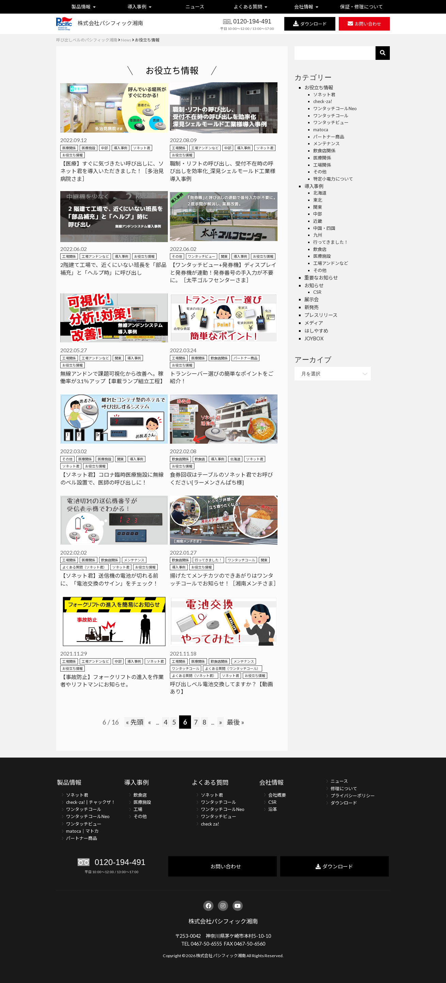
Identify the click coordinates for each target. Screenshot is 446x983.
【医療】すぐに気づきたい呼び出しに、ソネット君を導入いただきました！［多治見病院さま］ (112, 171)
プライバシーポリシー (353, 795)
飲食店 (200, 459)
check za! (210, 824)
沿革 (272, 809)
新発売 (311, 307)
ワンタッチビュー (201, 256)
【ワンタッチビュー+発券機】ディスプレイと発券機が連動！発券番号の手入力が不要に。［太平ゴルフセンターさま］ (223, 272)
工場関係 (179, 148)
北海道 (235, 459)
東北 (317, 200)
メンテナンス (134, 560)
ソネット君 (141, 148)
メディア (313, 323)
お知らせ (313, 285)
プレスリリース (320, 315)
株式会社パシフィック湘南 (223, 921)
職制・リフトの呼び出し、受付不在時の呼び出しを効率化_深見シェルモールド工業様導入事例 (222, 171)
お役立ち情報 (72, 155)
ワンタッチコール (241, 560)
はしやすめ (316, 331)
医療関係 (69, 148)
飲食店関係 (219, 358)
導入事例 (120, 148)
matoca (320, 129)
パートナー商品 (245, 358)
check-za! (322, 101)
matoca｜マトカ (82, 831)
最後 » (235, 722)
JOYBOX (313, 338)
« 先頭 (134, 722)
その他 (177, 256)
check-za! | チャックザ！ (90, 802)
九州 (317, 235)
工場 (137, 809)
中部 (104, 148)
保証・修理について (361, 7)
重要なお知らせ (321, 278)
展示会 (311, 299)
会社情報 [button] (306, 7)
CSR (317, 292)
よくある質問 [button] (251, 7)
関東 (224, 256)
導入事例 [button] (139, 7)
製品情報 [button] (84, 7)
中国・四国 (324, 228)
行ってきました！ (208, 560)
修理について (344, 788)
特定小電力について (333, 179)
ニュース (195, 7)
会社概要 (277, 795)
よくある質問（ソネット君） (84, 567)
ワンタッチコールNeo (335, 108)
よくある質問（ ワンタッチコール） (232, 668)
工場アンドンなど (205, 148)
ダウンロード (344, 803)
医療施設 (88, 148)
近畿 (317, 221)
